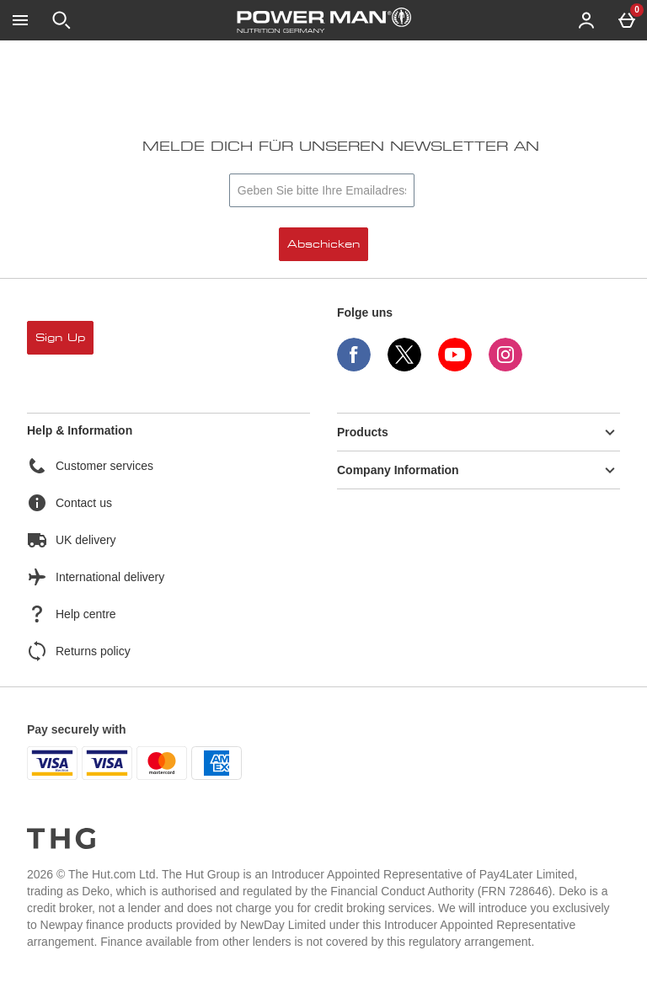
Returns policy (79, 651)
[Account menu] (586, 20)
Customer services (90, 466)
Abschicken (323, 244)
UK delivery (71, 540)
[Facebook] (354, 367)
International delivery (95, 577)
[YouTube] (455, 367)
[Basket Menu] (627, 20)
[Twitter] (404, 367)
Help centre (71, 614)
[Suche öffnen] (61, 20)
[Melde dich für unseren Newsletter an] (321, 190)
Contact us (69, 503)
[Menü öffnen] (20, 20)
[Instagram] (505, 367)
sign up (60, 338)
